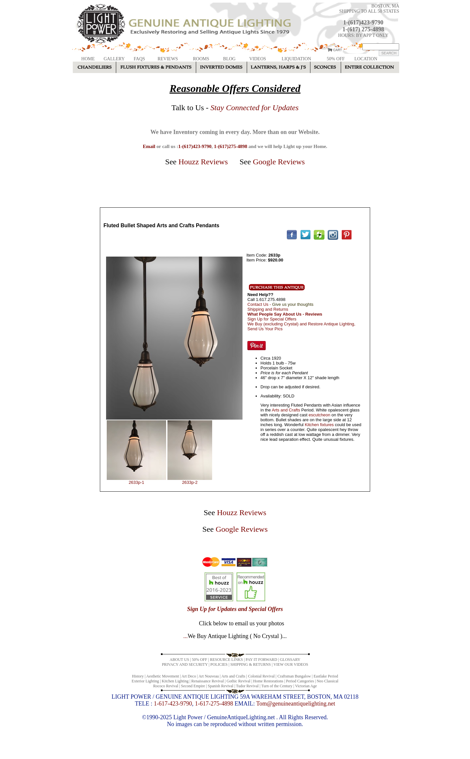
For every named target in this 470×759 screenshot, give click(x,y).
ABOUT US (179, 659)
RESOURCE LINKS (226, 659)
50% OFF (336, 58)
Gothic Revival (238, 681)
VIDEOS (257, 58)
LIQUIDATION (296, 58)
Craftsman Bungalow (294, 676)
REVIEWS (168, 58)
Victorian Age (306, 686)
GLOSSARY (290, 659)
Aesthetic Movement (162, 676)
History (138, 676)
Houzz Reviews (203, 161)
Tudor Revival (247, 686)
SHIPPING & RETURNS (250, 664)
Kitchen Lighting (175, 681)
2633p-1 (136, 482)
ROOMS (201, 58)
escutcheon (319, 414)
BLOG (229, 58)
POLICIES (219, 664)
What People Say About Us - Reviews (284, 314)
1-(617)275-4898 (230, 146)
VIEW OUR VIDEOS (291, 664)
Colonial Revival (261, 676)
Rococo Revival (165, 686)
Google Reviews (279, 161)
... (235, 636)
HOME (88, 58)
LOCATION (365, 58)
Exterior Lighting (145, 681)
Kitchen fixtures (319, 424)
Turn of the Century (276, 686)
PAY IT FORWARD (261, 659)
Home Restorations (268, 681)
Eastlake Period (326, 676)
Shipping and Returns (267, 309)
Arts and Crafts (286, 410)
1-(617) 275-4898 (363, 29)
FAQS (139, 58)
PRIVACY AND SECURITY (185, 664)
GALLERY (114, 58)
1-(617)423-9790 (363, 22)
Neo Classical (327, 681)
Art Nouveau (208, 676)
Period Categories (300, 681)
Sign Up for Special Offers (271, 319)
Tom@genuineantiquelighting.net (295, 703)
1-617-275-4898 (214, 703)
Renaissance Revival (207, 681)
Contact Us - (280, 304)
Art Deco (188, 676)
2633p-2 (190, 482)
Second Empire (193, 686)
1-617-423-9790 (173, 703)
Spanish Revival (220, 686)
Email (149, 146)
